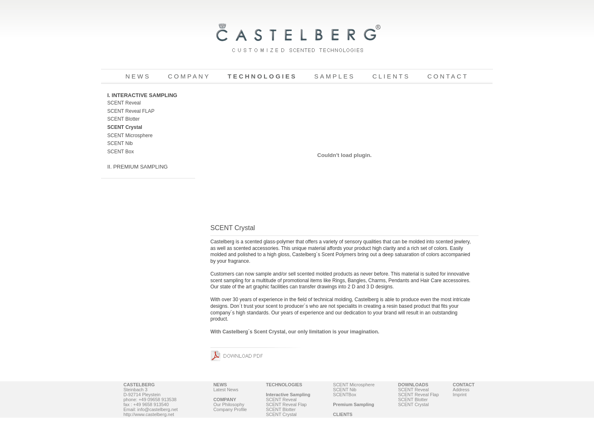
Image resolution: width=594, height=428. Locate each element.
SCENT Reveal (124, 103)
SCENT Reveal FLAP (131, 111)
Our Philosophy (228, 404)
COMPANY (189, 76)
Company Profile (230, 409)
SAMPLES (334, 76)
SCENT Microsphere (130, 135)
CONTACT (447, 76)
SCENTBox (344, 394)
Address (461, 389)
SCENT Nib (120, 143)
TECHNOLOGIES (262, 76)
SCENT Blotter (123, 119)
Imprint (460, 394)
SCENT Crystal (124, 127)
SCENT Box (120, 152)
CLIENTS (391, 76)
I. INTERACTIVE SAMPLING (142, 95)
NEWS (138, 76)
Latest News (225, 389)
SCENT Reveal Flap (286, 404)
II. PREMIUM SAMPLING (137, 167)
